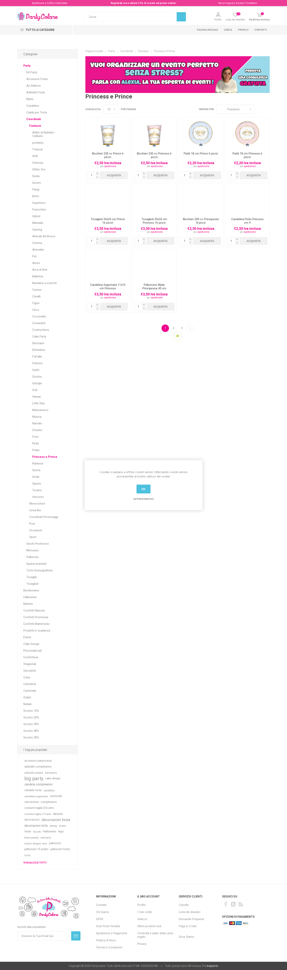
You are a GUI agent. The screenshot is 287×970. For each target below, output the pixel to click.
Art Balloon (33, 85)
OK (143, 489)
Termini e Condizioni (109, 947)
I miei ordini (144, 912)
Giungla (37, 383)
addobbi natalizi (33, 772)
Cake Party (39, 336)
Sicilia (36, 176)
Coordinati (33, 119)
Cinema (37, 243)
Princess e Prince (44, 457)
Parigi (35, 189)
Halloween (30, 597)
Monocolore (37, 503)
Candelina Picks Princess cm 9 (247, 220)
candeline (48, 790)
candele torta (33, 790)
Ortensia (37, 163)
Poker (36, 450)
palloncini (55, 843)
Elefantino (38, 350)
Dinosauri (38, 343)
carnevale (56, 796)
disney (53, 825)
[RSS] (241, 904)
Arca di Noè (39, 269)
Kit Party (31, 72)
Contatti (260, 29)
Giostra (37, 376)
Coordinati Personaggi (43, 517)
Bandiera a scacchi (44, 283)
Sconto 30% (31, 724)
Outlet (27, 697)
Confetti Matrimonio (36, 624)
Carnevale (29, 690)
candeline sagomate (36, 796)
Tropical (37, 149)
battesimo (51, 772)
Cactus (37, 289)
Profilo (218, 19)
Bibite (29, 99)
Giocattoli (29, 670)
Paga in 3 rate (188, 926)
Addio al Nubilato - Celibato (44, 134)
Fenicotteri (39, 209)
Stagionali (29, 664)
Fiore (35, 437)
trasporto (212, 965)
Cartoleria (29, 684)
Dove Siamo (186, 937)
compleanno (49, 802)
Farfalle (37, 356)
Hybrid (36, 216)
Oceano (37, 430)
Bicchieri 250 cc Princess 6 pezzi (154, 155)
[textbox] (131, 16)
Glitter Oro (38, 169)
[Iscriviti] (44, 936)
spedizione (110, 166)
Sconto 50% (31, 737)
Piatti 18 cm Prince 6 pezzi (201, 153)
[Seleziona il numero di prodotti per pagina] (110, 109)
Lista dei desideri (189, 912)
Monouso (32, 550)
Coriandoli (38, 323)
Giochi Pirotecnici (37, 543)
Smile (35, 477)
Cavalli (36, 296)
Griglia (259, 109)
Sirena (36, 470)
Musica (37, 416)
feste (27, 831)
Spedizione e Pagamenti (111, 933)
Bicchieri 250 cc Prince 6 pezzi (108, 155)
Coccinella (39, 316)
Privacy (142, 944)
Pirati (35, 443)
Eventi (27, 637)
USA (35, 156)
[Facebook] (226, 904)
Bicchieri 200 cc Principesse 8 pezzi (201, 220)
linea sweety (31, 837)
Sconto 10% (31, 711)
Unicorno (38, 497)
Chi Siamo (102, 912)
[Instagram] (233, 904)
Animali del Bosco (43, 236)
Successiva (190, 328)
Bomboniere (31, 590)
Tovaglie (31, 577)
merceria (46, 837)
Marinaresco (40, 410)
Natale (27, 704)
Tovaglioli (32, 584)
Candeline (32, 106)
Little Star (38, 403)
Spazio (36, 483)
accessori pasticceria (38, 760)
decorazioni (32, 819)
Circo (35, 310)
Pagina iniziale (207, 29)
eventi (62, 825)
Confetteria (30, 657)
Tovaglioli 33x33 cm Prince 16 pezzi (108, 220)
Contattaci (251, 3)
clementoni (31, 802)
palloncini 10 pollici (36, 849)
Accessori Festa (37, 79)
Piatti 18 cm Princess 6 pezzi (247, 155)
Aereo (36, 263)
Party (27, 65)
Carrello (184, 905)
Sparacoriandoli (36, 563)
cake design (52, 778)
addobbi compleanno (38, 766)
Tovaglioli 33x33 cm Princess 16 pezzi (154, 220)
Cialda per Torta (36, 112)
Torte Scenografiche (39, 570)
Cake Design (31, 644)
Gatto (36, 370)
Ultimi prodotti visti (149, 926)
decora (58, 814)
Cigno (36, 303)
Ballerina (37, 276)
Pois (32, 523)
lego (61, 831)
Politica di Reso (106, 940)
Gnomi (36, 183)
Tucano (37, 490)
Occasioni (35, 530)
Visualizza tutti (34, 862)
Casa (26, 677)
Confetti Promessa (35, 617)
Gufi (34, 390)
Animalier (38, 249)
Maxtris (28, 604)
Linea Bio (35, 510)
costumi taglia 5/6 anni (39, 808)
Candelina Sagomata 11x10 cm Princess (107, 286)
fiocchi (37, 831)
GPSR (99, 919)
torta (27, 855)
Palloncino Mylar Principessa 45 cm (154, 286)
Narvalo (37, 423)
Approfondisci (143, 498)
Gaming (37, 229)
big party (33, 778)
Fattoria (37, 363)
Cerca (228, 29)
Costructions (40, 330)
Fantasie (35, 126)
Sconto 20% (31, 717)
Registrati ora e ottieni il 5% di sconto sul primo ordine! (143, 3)
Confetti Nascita (34, 610)
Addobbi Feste (35, 92)
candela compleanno (38, 784)
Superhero (39, 203)
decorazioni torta (36, 825)
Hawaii (36, 396)
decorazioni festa (56, 819)
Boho (35, 196)
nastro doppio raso (35, 843)
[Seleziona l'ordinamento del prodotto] (235, 109)
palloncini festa (60, 849)
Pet (34, 256)
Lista (267, 109)
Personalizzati (32, 650)
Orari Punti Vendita (108, 926)
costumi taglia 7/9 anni (37, 814)
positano (38, 142)
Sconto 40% (31, 731)
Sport (32, 537)
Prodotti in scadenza (36, 630)
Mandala (37, 223)
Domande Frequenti (191, 919)
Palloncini (32, 557)
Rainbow (37, 463)
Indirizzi (142, 919)
